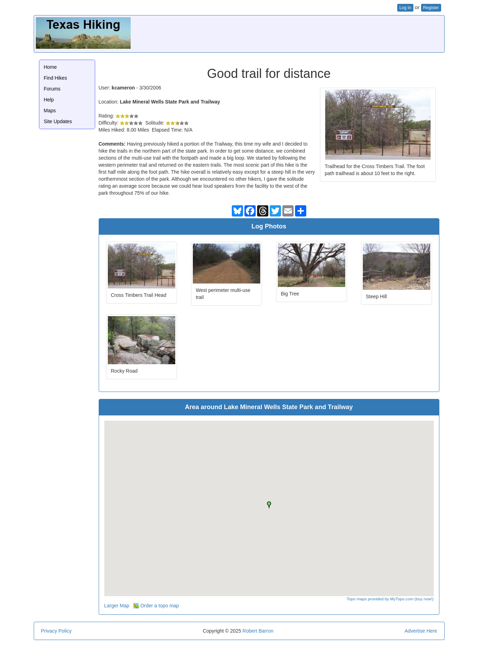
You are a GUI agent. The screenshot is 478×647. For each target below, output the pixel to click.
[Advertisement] (315, 33)
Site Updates (58, 121)
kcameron (123, 88)
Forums (52, 89)
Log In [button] (405, 7)
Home (50, 67)
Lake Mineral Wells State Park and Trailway (170, 102)
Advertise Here (421, 631)
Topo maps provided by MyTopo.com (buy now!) (390, 598)
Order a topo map (156, 605)
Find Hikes (55, 78)
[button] (269, 504)
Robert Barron (257, 631)
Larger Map (117, 605)
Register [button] (431, 7)
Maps (50, 110)
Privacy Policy (56, 631)
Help (49, 99)
